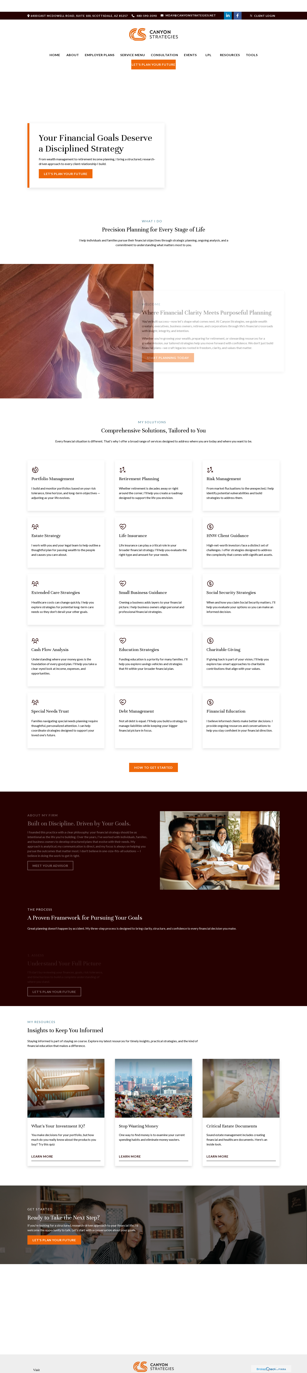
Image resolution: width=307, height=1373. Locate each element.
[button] (55, 43)
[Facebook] (238, 4)
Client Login (262, 4)
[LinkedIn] (228, 4)
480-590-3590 (144, 4)
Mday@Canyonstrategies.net (188, 3)
